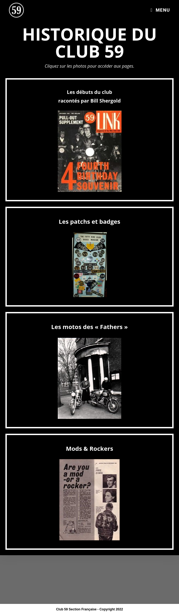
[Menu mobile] (160, 10)
